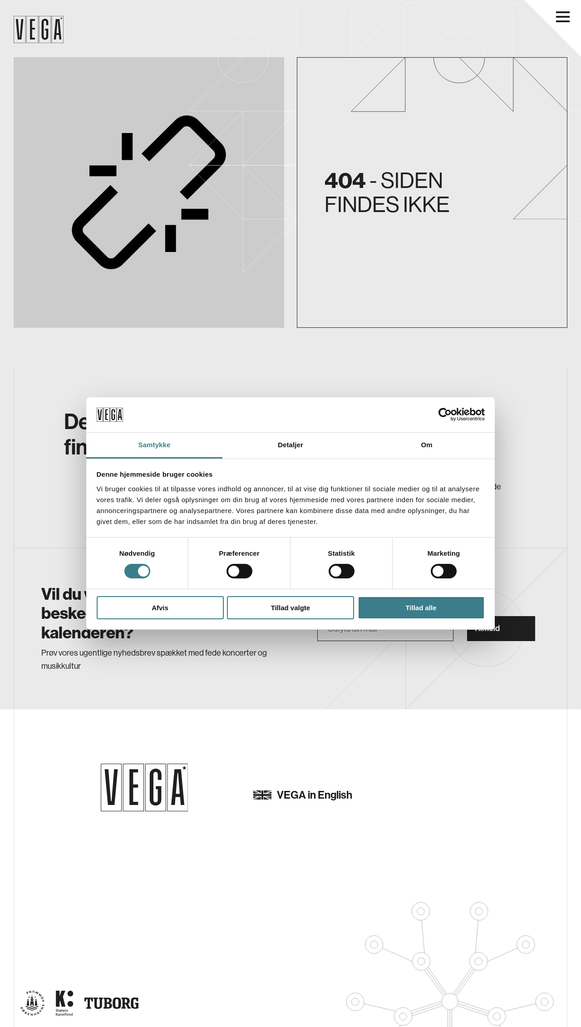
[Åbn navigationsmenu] (562, 17)
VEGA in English (302, 795)
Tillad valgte (290, 608)
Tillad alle (420, 608)
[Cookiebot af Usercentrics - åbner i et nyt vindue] (445, 414)
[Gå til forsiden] (144, 787)
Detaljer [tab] (290, 445)
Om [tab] (426, 445)
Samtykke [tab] (154, 445)
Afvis (160, 608)
